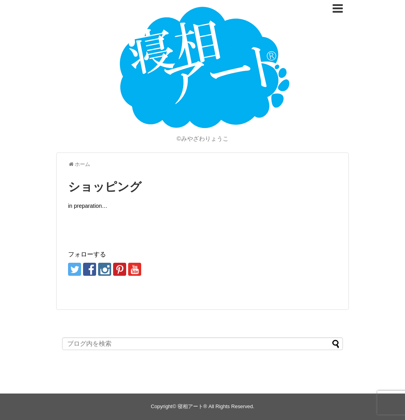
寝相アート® (192, 406)
